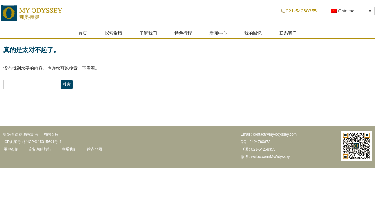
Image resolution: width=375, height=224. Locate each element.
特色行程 (183, 34)
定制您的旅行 (40, 151)
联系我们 (288, 34)
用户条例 (10, 151)
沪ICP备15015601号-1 (42, 144)
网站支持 (50, 136)
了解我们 (148, 34)
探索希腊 (113, 34)
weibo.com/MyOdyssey (270, 158)
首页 (82, 34)
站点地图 (94, 151)
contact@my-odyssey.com (275, 136)
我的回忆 (253, 34)
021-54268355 (301, 10)
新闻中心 (218, 34)
